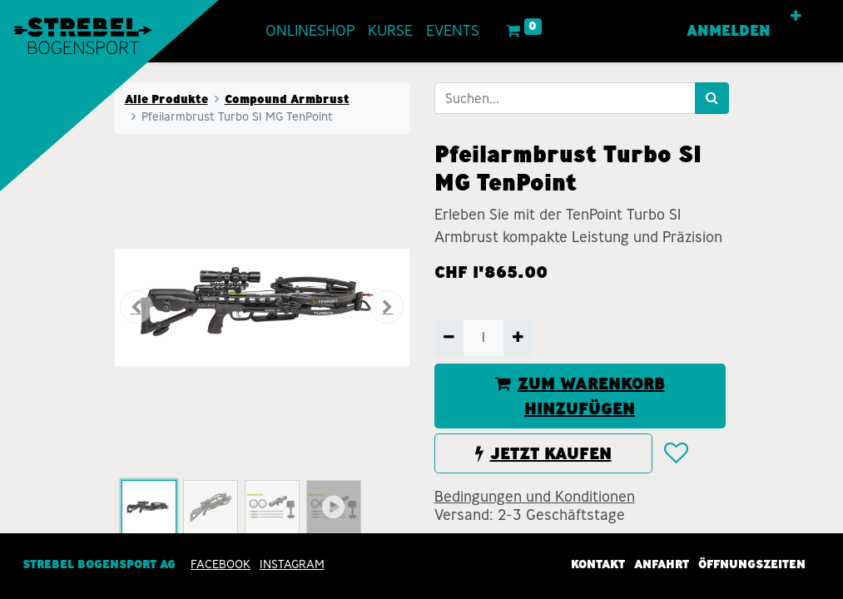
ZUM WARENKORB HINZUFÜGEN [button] (580, 396)
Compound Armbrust (287, 99)
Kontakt (598, 564)
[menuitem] (310, 31)
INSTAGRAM (292, 564)
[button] (796, 16)
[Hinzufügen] (518, 338)
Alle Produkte (166, 99)
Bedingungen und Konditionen (534, 497)
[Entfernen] (449, 338)
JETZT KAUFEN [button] (543, 453)
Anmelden (729, 31)
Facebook (220, 564)
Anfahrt (661, 564)
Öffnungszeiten (752, 564)
